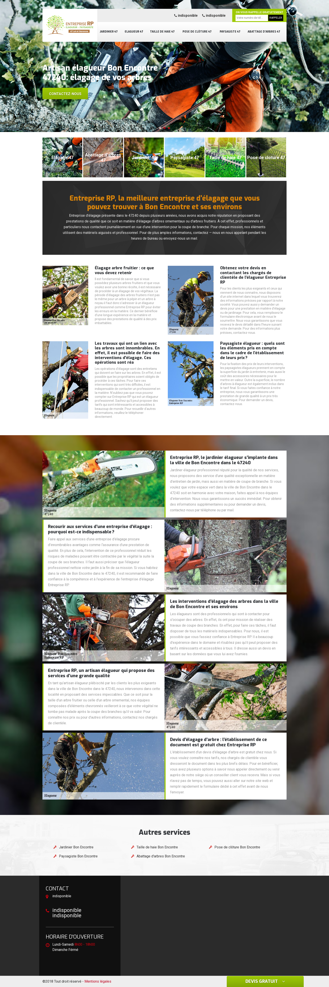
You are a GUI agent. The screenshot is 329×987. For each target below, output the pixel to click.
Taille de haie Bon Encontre (157, 847)
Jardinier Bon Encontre (76, 847)
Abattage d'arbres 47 (264, 31)
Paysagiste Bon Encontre (78, 856)
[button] (160, 128)
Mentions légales (97, 981)
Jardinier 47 (109, 31)
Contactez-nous (65, 94)
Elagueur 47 (134, 31)
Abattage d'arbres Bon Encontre (161, 856)
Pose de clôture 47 (197, 31)
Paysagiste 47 (230, 31)
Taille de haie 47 (162, 31)
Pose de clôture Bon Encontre (237, 847)
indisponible (186, 15)
